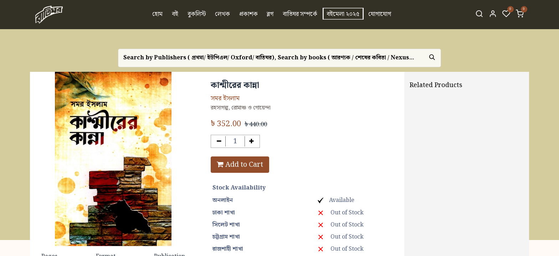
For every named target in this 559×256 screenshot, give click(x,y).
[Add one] (251, 141)
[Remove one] (219, 141)
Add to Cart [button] (240, 164)
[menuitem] (158, 14)
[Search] (479, 15)
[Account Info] (493, 15)
